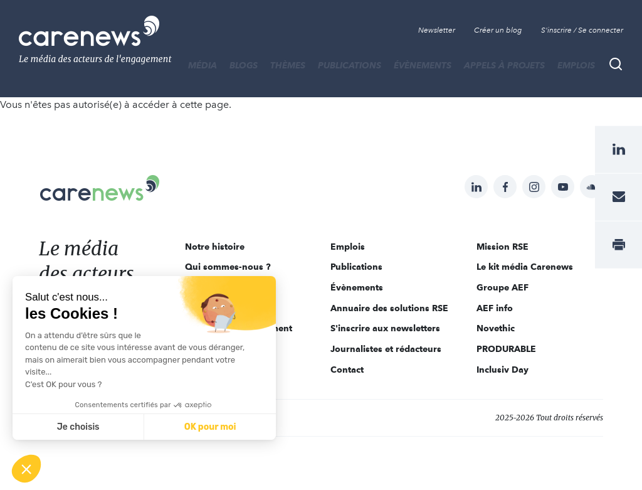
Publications (349, 65)
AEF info (494, 308)
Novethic (495, 328)
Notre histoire (215, 247)
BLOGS (243, 65)
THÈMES (287, 65)
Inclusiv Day (502, 370)
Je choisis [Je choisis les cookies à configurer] (78, 427)
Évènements (422, 65)
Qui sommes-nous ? (228, 267)
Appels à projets (504, 65)
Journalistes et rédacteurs (385, 349)
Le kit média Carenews (524, 267)
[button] (26, 469)
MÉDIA (202, 65)
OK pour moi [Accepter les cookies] (210, 427)
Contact (347, 370)
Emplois (576, 65)
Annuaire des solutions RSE (389, 308)
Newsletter (436, 30)
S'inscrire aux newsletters (385, 328)
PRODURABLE (506, 349)
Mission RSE (502, 247)
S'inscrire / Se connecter (582, 30)
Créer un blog (498, 30)
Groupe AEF (502, 287)
